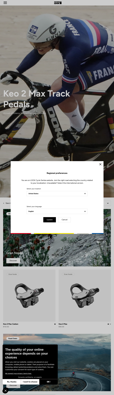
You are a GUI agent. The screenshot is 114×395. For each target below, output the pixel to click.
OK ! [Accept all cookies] (48, 382)
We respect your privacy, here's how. (18, 373)
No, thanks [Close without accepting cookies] (11, 382)
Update (50, 220)
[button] (5, 390)
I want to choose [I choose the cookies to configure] (30, 382)
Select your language (34, 206)
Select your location (34, 189)
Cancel (64, 220)
